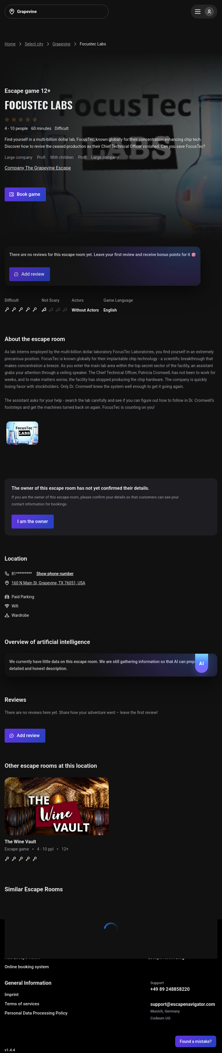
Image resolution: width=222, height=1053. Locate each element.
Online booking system (27, 966)
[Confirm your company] (33, 522)
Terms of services (22, 1003)
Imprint (11, 994)
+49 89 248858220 (170, 989)
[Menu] (204, 12)
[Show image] (22, 433)
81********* (22, 573)
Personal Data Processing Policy (36, 1013)
